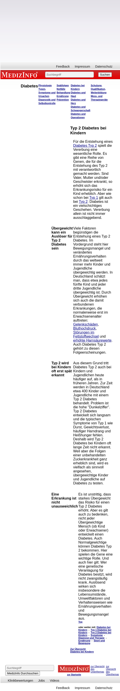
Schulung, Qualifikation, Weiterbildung (98, 89)
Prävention (63, 99)
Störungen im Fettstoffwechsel (86, 334)
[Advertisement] (60, 31)
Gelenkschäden (85, 324)
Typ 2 (83, 201)
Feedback (63, 66)
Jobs (41, 680)
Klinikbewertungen (20, 680)
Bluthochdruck (84, 328)
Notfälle (61, 89)
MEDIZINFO (20, 74)
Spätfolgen (63, 85)
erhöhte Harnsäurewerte (92, 340)
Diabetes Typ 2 (85, 145)
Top (80, 621)
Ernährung (63, 96)
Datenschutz (103, 66)
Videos (54, 680)
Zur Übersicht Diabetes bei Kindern (82, 650)
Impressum (82, 66)
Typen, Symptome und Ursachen (46, 92)
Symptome (97, 635)
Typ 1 (93, 197)
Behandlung (63, 92)
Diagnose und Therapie (91, 638)
